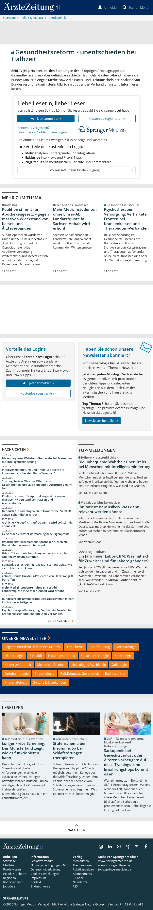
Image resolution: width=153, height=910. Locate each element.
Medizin (8, 865)
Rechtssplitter (115, 674)
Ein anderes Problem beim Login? (42, 132)
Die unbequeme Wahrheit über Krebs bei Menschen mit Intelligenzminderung (37, 460)
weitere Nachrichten (61, 621)
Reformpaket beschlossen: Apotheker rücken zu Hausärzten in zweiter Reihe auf (34, 543)
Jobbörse (9, 886)
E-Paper (78, 878)
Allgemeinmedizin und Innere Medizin (33, 647)
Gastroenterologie (95, 656)
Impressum (38, 878)
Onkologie (119, 665)
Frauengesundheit (61, 656)
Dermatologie (126, 647)
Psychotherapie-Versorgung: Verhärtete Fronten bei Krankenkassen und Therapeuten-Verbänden (126, 219)
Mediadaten (81, 861)
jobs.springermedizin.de (114, 870)
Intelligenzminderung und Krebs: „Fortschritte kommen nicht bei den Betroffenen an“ (33, 472)
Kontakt (36, 882)
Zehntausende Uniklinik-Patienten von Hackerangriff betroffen (37, 578)
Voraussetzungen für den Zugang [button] (91, 170)
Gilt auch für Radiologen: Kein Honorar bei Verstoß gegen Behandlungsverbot (36, 513)
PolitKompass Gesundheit (79, 674)
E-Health (35, 656)
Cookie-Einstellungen (45, 874)
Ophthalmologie (17, 674)
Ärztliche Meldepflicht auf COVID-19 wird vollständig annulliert (37, 524)
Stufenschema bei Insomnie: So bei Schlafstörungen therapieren (69, 750)
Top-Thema (75, 647)
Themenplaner (83, 865)
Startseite (9, 861)
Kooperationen (13, 882)
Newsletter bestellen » (101, 421)
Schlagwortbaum (42, 861)
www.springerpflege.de (114, 865)
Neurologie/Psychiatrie (89, 665)
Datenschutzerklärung (45, 870)
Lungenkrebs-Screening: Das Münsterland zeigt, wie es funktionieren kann (37, 566)
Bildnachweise (40, 886)
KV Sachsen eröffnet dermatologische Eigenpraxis (35, 534)
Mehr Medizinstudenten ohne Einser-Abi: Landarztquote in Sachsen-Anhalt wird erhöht (75, 219)
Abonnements (82, 874)
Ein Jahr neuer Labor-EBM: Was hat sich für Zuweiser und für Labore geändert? (113, 559)
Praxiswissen (12, 870)
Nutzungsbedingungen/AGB (49, 865)
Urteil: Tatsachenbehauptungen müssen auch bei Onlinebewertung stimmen (35, 555)
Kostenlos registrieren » (107, 119)
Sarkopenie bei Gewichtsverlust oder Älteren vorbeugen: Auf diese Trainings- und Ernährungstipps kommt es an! (126, 762)
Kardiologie (123, 656)
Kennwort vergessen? (33, 128)
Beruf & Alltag (100, 647)
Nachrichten (14, 449)
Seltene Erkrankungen (49, 682)
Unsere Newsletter (24, 638)
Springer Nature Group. (89, 905)
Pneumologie (44, 674)
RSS (75, 886)
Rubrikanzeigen (83, 870)
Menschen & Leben (51, 665)
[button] (144, 7)
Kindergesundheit (18, 665)
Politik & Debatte (14, 874)
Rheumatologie (16, 682)
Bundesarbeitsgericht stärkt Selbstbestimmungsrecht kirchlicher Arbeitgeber (38, 601)
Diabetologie (14, 656)
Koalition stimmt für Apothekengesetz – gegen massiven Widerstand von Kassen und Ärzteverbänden (25, 219)
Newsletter (80, 882)
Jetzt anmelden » (46, 119)
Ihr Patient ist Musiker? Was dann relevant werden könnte (108, 509)
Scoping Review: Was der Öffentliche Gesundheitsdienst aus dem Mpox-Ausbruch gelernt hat (37, 484)
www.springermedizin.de (115, 861)
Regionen (9, 878)
